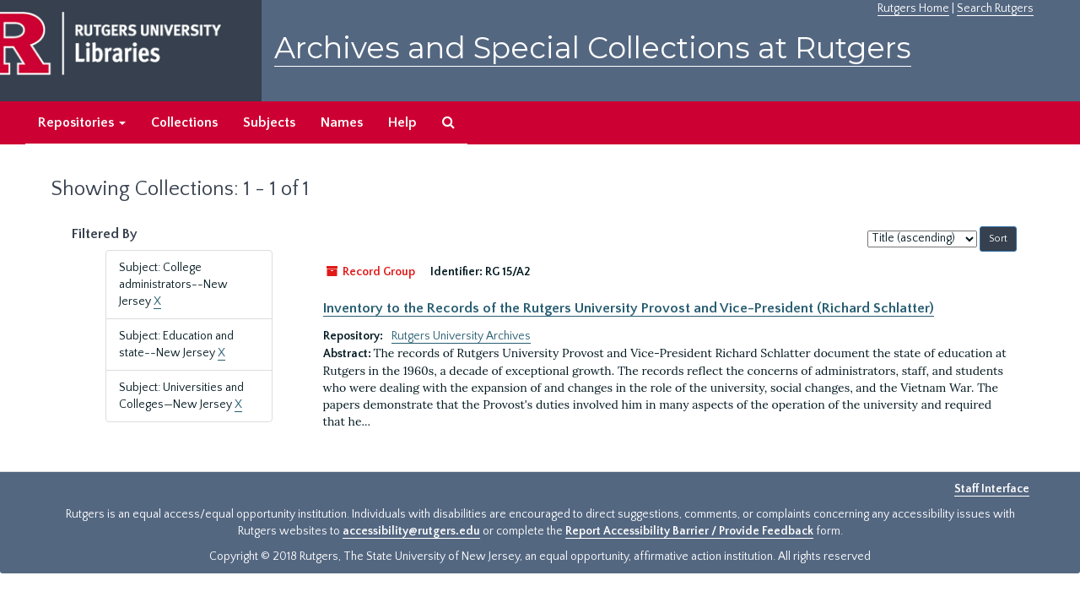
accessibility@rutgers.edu (411, 531)
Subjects (269, 122)
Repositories (82, 122)
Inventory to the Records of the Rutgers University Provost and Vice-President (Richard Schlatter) (628, 308)
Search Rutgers (995, 8)
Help (402, 122)
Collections (184, 122)
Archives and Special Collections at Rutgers (592, 48)
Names (342, 122)
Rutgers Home (913, 8)
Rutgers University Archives (461, 336)
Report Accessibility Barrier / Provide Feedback (689, 531)
